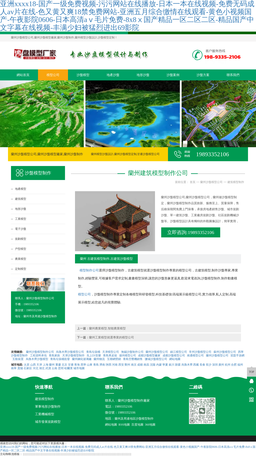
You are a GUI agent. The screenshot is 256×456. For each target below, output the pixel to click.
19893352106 (123, 406)
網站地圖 (175, 359)
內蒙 (159, 364)
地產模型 (20, 188)
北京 (64, 364)
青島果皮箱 (110, 355)
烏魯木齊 (187, 364)
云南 (54, 368)
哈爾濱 (68, 368)
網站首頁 (23, 75)
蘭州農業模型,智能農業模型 (107, 328)
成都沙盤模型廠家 (149, 355)
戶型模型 (20, 248)
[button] (126, 143)
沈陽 (152, 364)
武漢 (48, 368)
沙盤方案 (203, 75)
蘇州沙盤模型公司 (225, 351)
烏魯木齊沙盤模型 (37, 359)
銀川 (171, 364)
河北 (35, 368)
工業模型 (20, 218)
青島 (96, 364)
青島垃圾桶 (93, 351)
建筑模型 (20, 198)
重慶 (58, 364)
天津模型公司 (111, 351)
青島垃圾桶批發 (60, 359)
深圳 (215, 364)
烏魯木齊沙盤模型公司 (70, 351)
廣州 (221, 364)
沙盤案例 (173, 75)
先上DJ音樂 (94, 355)
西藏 (196, 364)
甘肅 (71, 364)
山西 (33, 364)
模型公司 (53, 75)
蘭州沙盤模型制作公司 (40, 351)
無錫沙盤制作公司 (132, 351)
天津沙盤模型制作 (73, 355)
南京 (134, 364)
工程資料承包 (39, 355)
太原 (26, 364)
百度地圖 (137, 424)
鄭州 (127, 364)
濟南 (102, 364)
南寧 (14, 368)
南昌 (146, 364)
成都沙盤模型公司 (174, 355)
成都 (140, 364)
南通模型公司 (196, 355)
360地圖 (150, 424)
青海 (77, 364)
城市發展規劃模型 (48, 421)
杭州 (227, 364)
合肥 (234, 364)
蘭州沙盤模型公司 (211, 182)
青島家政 (55, 355)
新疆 (178, 364)
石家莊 (28, 368)
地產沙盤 (113, 75)
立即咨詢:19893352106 (190, 232)
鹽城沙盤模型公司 (156, 359)
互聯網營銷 (114, 359)
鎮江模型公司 (179, 351)
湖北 (42, 368)
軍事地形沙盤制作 (48, 406)
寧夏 (165, 364)
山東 (89, 364)
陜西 (108, 364)
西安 (121, 364)
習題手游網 (237, 355)
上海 (45, 364)
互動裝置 (18, 359)
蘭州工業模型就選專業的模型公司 (111, 337)
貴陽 (20, 368)
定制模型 (20, 268)
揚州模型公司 (128, 355)
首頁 (192, 182)
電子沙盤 (20, 228)
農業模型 (20, 258)
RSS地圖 (124, 424)
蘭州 (52, 364)
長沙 (208, 364)
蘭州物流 (100, 359)
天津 (39, 364)
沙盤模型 (83, 75)
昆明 (61, 368)
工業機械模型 (44, 414)
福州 (240, 364)
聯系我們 (233, 75)
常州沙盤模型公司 (200, 351)
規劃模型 (20, 238)
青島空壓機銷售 (133, 359)
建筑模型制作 (235, 182)
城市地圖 (79, 368)
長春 (202, 364)
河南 (115, 364)
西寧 (83, 364)
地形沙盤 (143, 75)
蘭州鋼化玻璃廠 (82, 359)
